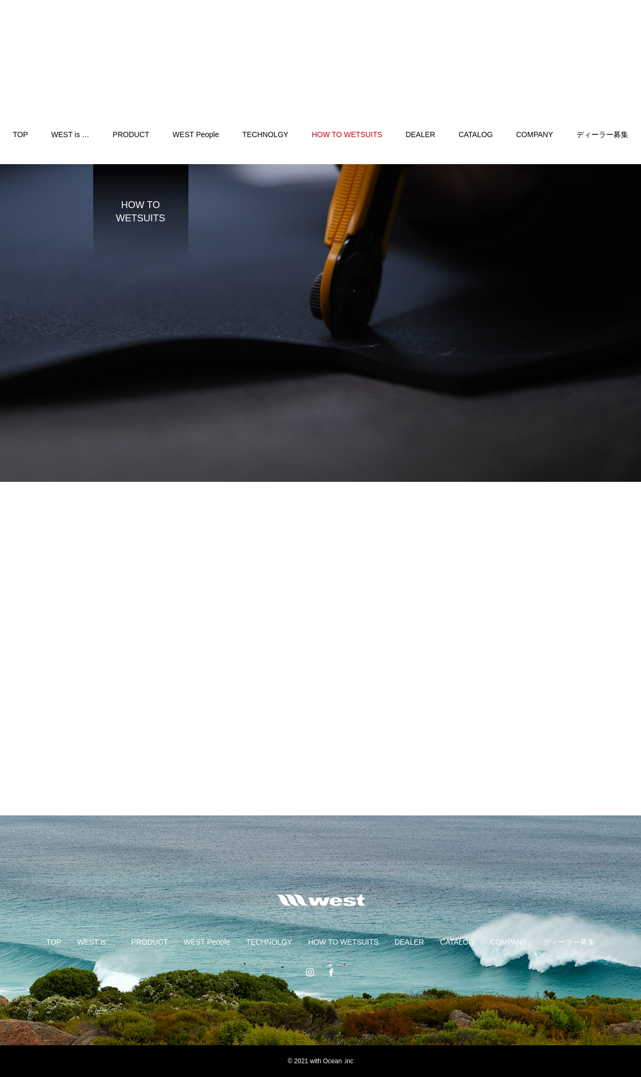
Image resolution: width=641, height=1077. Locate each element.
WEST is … (70, 134)
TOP (20, 134)
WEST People (196, 134)
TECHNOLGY (265, 134)
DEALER (420, 134)
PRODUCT (131, 134)
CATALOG (475, 134)
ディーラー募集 (602, 134)
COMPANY (534, 134)
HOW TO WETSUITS (347, 134)
